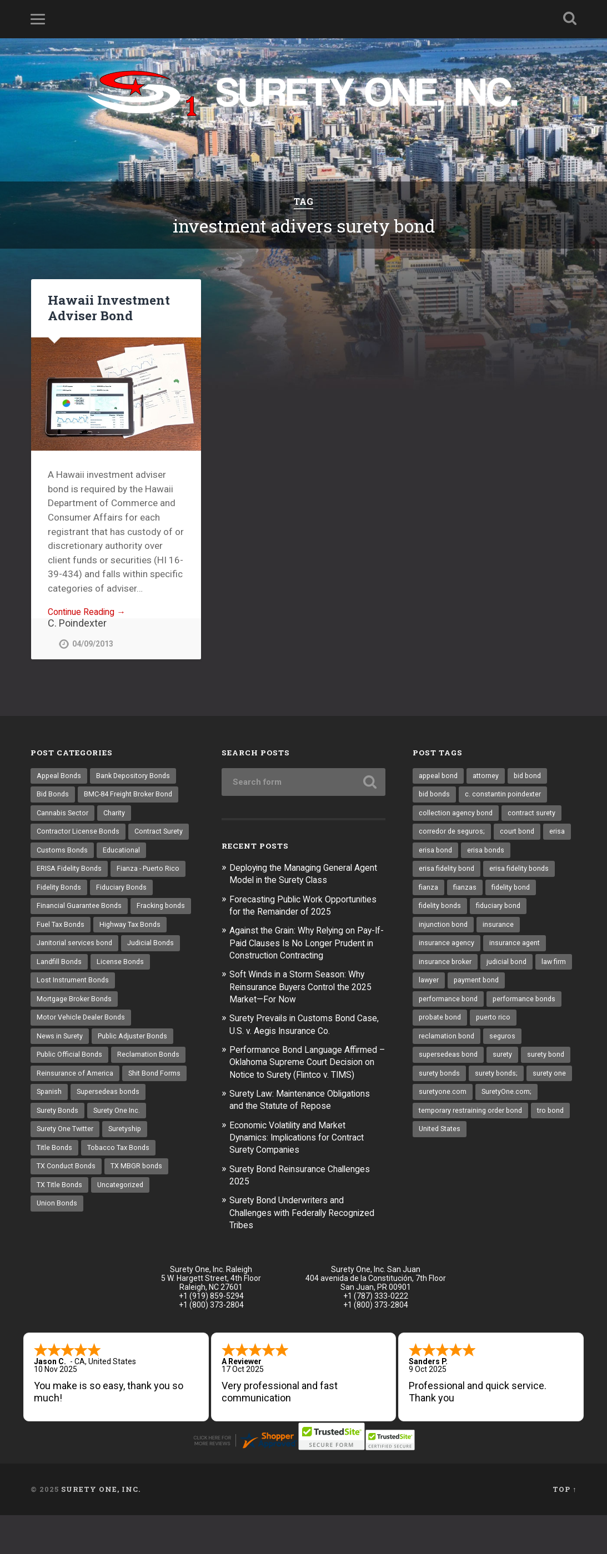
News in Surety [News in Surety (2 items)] (61, 1085)
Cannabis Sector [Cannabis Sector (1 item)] (64, 815)
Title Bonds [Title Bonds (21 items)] (55, 1201)
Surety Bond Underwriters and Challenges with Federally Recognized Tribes (292, 1237)
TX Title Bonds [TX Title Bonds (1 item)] (61, 1239)
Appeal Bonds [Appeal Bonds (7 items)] (60, 777)
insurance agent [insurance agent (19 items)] (516, 950)
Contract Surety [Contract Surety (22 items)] (63, 854)
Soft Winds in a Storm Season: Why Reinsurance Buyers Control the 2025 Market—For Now (306, 1000)
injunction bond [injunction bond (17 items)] (444, 931)
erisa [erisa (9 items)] (427, 854)
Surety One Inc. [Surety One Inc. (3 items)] (120, 1162)
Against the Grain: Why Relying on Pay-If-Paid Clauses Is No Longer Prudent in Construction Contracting (304, 957)
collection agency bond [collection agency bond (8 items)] (457, 815)
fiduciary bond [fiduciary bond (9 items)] (502, 912)
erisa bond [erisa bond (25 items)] (467, 854)
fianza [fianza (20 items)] (429, 893)
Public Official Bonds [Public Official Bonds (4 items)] (71, 1105)
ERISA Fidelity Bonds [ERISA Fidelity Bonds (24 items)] (123, 873)
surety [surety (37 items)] (505, 1066)
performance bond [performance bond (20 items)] (449, 1008)
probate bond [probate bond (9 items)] (441, 1027)
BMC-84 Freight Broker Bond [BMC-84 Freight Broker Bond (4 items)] (132, 797)
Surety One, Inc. (101, 1527)
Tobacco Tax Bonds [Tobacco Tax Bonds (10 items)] (121, 1201)
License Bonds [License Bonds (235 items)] (122, 1008)
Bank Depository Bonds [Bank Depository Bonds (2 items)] (136, 777)
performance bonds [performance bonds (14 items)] (528, 1008)
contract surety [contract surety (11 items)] (535, 815)
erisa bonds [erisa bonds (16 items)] (519, 854)
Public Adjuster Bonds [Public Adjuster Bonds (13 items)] (136, 1085)
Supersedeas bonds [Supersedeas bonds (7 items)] (111, 1143)
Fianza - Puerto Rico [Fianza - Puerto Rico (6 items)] (69, 893)
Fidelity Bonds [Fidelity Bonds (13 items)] (140, 893)
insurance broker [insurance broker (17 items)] (446, 970)
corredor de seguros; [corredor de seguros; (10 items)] (454, 835)
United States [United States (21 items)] (485, 1162)
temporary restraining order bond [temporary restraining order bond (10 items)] (474, 1143)
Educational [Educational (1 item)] (56, 873)
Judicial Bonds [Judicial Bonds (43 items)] (155, 989)
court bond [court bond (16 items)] (522, 835)
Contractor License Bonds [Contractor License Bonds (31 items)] (80, 835)
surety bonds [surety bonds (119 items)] (494, 1085)
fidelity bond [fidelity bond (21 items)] (513, 893)
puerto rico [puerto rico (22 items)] (497, 1027)
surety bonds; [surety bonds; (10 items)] (441, 1105)
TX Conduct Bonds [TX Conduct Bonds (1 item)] (68, 1220)
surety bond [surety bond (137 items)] (438, 1085)
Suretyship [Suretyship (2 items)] (130, 1181)
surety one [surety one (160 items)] (496, 1105)
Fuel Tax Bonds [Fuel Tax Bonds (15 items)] (127, 950)
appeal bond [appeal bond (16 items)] (439, 777)
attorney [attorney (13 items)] (489, 777)
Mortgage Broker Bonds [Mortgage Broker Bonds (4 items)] (76, 1047)
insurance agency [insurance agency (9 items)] (447, 950)
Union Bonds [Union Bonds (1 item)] (57, 1258)
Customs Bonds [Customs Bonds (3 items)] (130, 854)
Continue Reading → (90, 613)
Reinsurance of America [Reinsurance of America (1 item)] (75, 1123)
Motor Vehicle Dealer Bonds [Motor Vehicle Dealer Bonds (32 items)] (82, 1066)
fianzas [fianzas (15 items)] (466, 893)
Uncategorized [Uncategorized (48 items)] (124, 1239)
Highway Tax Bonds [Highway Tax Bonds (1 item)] (69, 970)
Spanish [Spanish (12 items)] (50, 1143)
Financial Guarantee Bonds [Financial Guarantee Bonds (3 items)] (80, 931)
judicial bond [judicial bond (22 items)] (510, 970)
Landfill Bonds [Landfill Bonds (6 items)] (60, 1008)
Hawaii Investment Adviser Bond (108, 308)
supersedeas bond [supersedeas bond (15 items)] (449, 1066)
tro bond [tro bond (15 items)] (433, 1162)
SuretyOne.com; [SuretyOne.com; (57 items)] (509, 1123)
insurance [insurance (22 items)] (500, 931)
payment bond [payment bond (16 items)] (519, 989)
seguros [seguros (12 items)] (505, 1047)
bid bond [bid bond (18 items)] (532, 777)
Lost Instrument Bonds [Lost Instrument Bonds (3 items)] (74, 1027)
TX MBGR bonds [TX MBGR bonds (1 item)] (141, 1220)
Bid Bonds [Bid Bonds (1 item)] (53, 797)
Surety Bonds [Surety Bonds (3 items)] (59, 1162)
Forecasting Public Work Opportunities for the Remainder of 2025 (302, 913)
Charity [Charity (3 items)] (117, 815)
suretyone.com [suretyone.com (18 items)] (443, 1123)
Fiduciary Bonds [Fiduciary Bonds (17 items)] (63, 912)
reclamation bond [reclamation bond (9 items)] (447, 1047)
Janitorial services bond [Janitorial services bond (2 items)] (76, 989)
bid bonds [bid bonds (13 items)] (435, 797)
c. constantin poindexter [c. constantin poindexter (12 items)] (507, 797)
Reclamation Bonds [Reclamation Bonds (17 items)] (151, 1105)
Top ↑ (564, 1527)
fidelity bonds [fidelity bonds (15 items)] (441, 912)
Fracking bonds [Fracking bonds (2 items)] (62, 950)
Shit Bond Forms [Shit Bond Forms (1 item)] (156, 1123)
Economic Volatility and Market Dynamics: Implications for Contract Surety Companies (304, 1162)
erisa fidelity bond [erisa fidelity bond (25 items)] (448, 873)
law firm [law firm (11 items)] (432, 989)
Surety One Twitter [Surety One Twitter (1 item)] (67, 1181)
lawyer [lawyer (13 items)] (470, 989)
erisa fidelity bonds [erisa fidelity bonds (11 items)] (524, 873)
